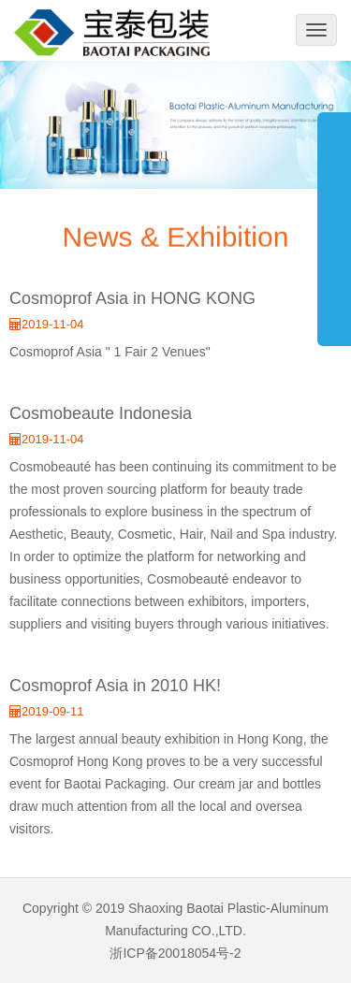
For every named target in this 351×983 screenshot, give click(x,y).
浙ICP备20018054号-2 (175, 953)
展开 (334, 219)
